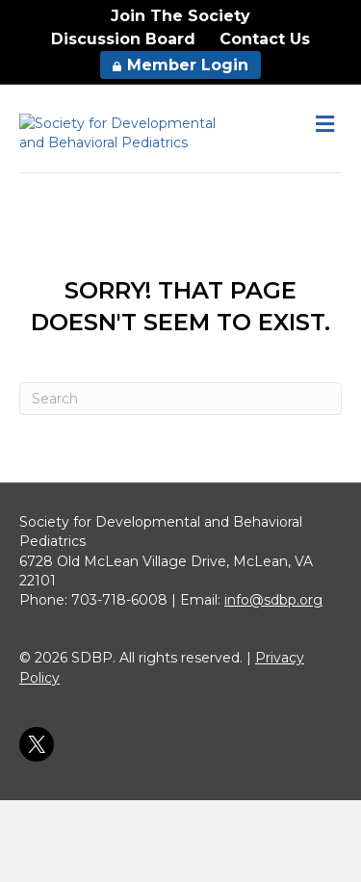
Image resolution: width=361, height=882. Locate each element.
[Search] (180, 480)
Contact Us (264, 39)
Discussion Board (123, 39)
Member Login (180, 65)
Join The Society (180, 16)
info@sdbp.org (273, 682)
